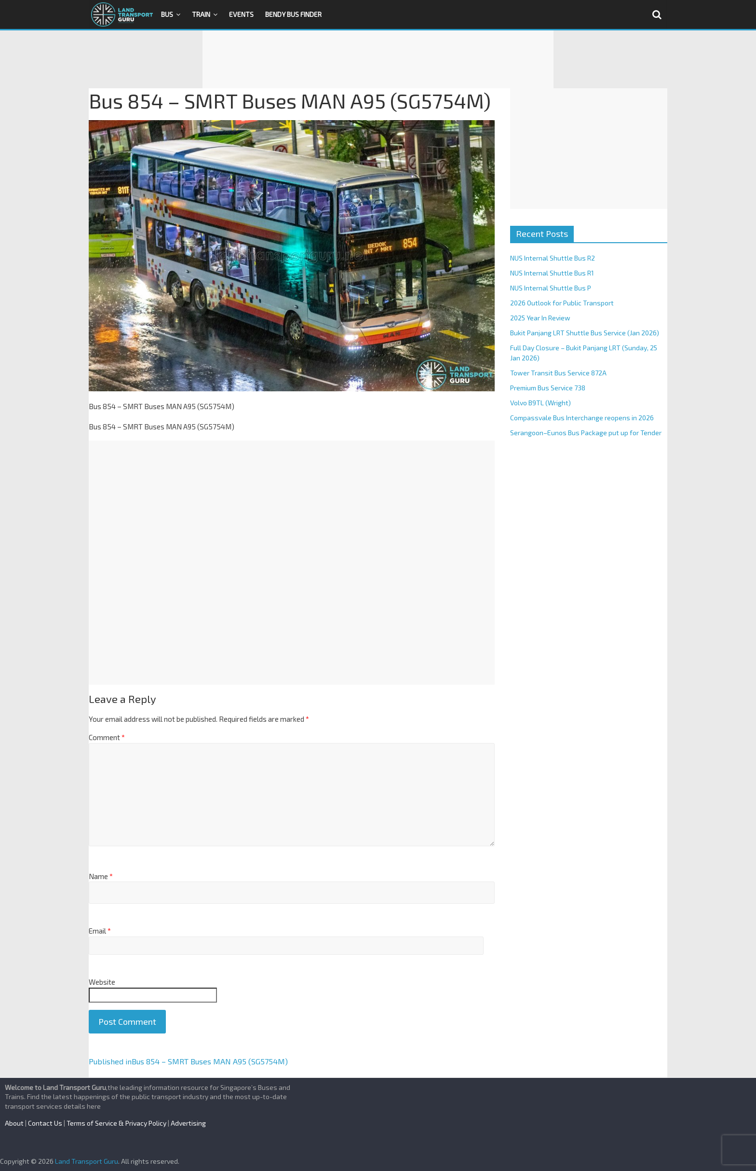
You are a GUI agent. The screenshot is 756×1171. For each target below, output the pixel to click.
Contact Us (45, 1123)
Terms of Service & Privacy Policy (116, 1123)
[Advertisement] (378, 59)
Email (100, 930)
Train (201, 14)
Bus (167, 14)
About (14, 1123)
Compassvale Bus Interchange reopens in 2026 (582, 417)
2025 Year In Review (540, 318)
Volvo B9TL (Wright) (540, 403)
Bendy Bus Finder (293, 14)
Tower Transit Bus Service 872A (558, 373)
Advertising (188, 1123)
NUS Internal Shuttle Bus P (550, 288)
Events (241, 14)
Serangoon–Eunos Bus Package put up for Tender (586, 432)
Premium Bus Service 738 (547, 388)
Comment (107, 737)
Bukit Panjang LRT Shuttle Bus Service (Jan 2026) (584, 333)
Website (102, 982)
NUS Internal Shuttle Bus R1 (552, 273)
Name (101, 876)
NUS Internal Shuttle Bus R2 (552, 258)
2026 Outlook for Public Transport (562, 303)
